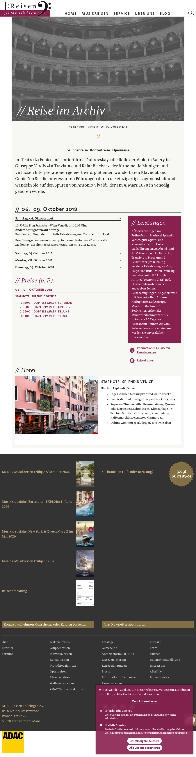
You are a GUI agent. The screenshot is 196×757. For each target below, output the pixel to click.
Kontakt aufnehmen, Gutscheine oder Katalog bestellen (45, 624)
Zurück (19, 405)
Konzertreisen (59, 660)
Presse (106, 671)
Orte (82, 126)
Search (191, 13)
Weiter (94, 405)
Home (71, 13)
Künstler (7, 648)
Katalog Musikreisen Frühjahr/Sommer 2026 (36, 472)
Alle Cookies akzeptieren (144, 748)
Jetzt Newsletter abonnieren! (125, 624)
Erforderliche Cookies (118, 711)
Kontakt (155, 642)
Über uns (145, 13)
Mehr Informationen (145, 702)
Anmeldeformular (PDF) (118, 654)
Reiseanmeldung (14, 591)
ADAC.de (156, 671)
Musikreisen (95, 13)
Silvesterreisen (60, 677)
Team (153, 648)
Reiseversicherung (114, 660)
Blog (165, 13)
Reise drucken (145, 360)
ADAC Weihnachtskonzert (67, 689)
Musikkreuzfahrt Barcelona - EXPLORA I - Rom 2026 (37, 504)
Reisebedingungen (114, 666)
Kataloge (108, 642)
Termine (7, 654)
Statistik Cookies (115, 725)
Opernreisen (58, 671)
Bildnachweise (159, 677)
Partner (155, 654)
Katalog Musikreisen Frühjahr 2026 (28, 561)
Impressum (157, 666)
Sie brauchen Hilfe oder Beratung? (127, 472)
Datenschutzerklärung (165, 660)
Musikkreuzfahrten (63, 666)
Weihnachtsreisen (62, 683)
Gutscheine (109, 648)
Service (122, 13)
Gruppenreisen (60, 648)
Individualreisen (61, 654)
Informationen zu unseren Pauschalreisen (153, 350)
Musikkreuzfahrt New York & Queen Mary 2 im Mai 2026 (37, 534)
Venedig (93, 126)
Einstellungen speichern (144, 741)
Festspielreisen (60, 642)
